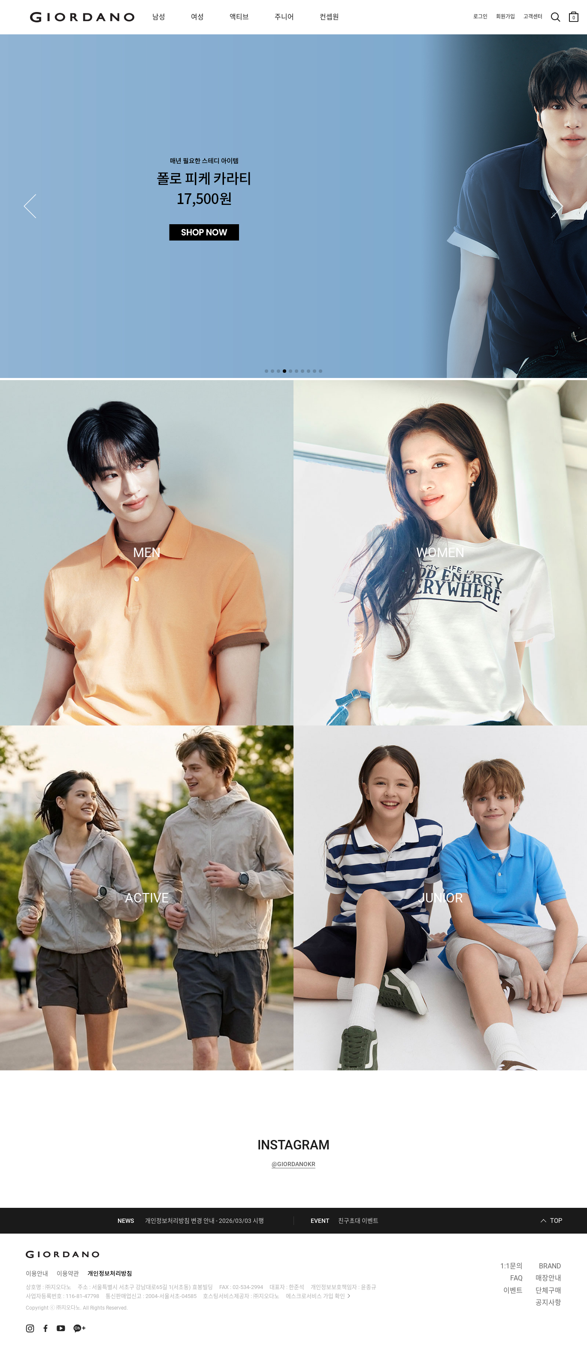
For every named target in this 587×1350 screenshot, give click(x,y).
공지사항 (548, 1302)
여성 (197, 17)
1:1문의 (511, 1266)
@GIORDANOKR (293, 1164)
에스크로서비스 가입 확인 (315, 1296)
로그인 (480, 17)
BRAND (550, 1266)
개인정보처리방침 (110, 1273)
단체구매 (548, 1290)
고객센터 (532, 17)
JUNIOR (440, 898)
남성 (158, 17)
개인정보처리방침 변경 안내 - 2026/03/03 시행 (204, 1220)
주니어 (284, 17)
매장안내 (548, 1278)
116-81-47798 (82, 1296)
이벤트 (513, 1290)
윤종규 (368, 1287)
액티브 (239, 17)
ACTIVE (147, 898)
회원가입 (505, 17)
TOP (556, 1221)
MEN (146, 552)
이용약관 (68, 1273)
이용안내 (37, 1273)
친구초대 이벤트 (358, 1220)
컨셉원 (329, 17)
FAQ (516, 1278)
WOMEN (440, 552)
